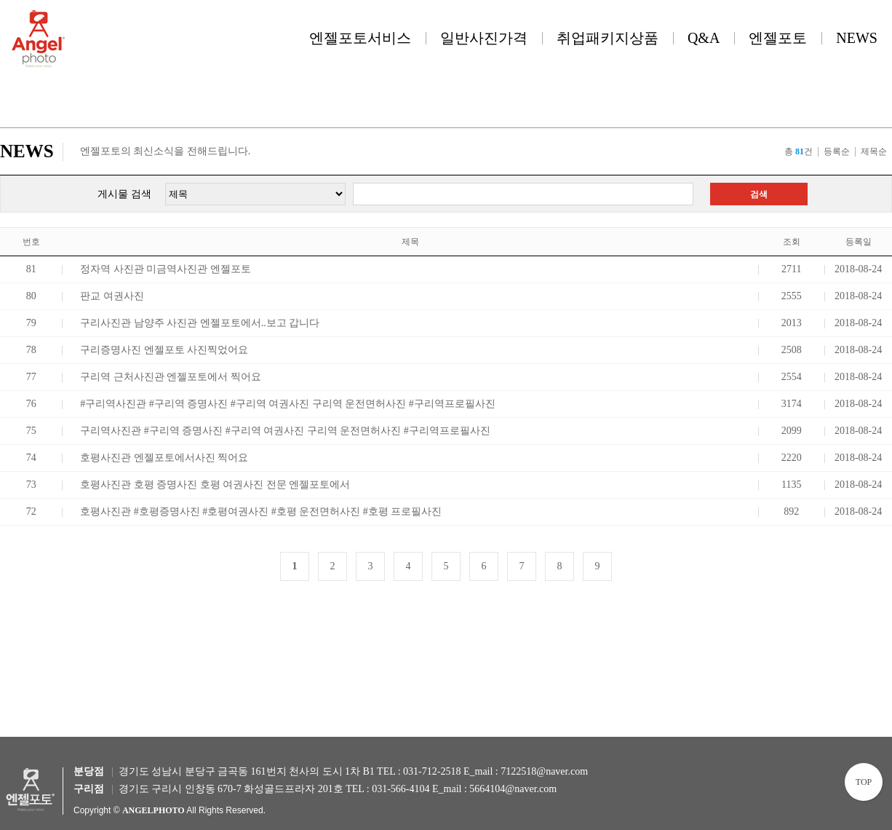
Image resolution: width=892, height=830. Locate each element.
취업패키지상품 (607, 38)
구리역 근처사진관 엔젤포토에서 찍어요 (170, 376)
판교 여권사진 (112, 295)
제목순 (874, 151)
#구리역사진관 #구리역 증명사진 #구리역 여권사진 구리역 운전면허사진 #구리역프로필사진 (287, 403)
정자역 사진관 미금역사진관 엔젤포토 (165, 269)
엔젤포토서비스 (360, 38)
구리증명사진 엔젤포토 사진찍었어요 (164, 349)
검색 (759, 194)
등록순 (837, 151)
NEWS (856, 38)
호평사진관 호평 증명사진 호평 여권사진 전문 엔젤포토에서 (215, 484)
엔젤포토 (778, 38)
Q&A (704, 38)
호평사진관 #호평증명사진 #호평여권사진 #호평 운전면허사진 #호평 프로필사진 (261, 511)
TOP (864, 782)
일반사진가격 (483, 38)
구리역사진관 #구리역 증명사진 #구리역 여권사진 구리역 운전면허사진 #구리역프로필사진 (285, 430)
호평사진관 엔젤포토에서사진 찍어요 (164, 457)
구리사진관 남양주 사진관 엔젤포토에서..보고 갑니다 (199, 322)
